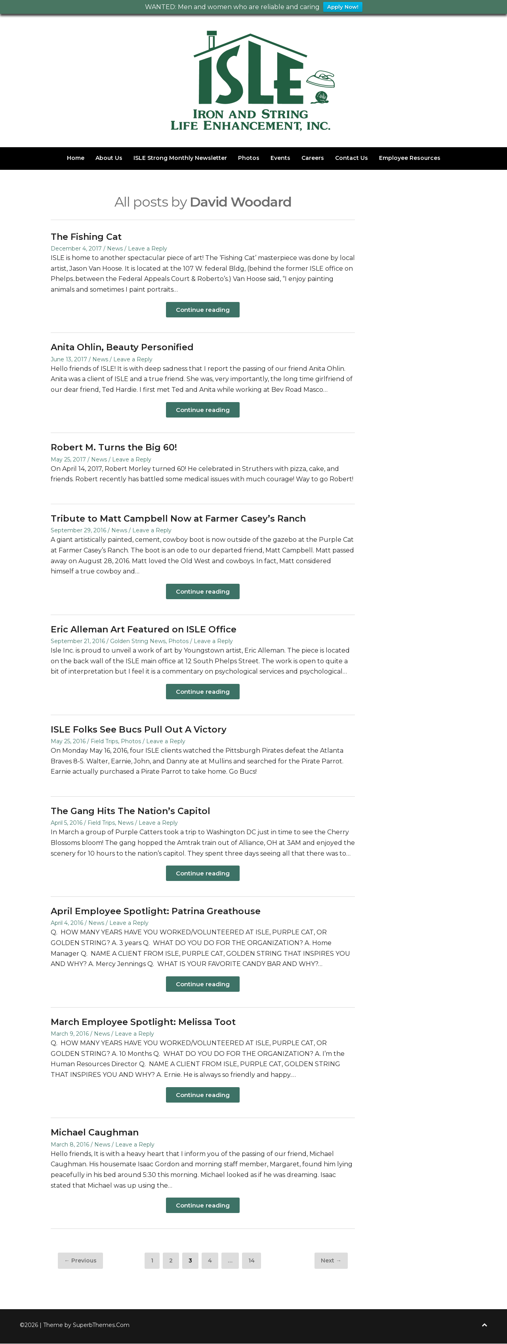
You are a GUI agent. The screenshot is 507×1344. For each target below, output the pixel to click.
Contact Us (351, 158)
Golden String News (138, 641)
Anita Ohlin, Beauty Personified (122, 347)
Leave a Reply (147, 248)
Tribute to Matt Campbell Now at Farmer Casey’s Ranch (178, 519)
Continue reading (203, 309)
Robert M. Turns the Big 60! (114, 447)
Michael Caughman (95, 1133)
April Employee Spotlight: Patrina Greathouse (156, 911)
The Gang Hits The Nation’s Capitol (130, 811)
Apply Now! (342, 7)
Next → (331, 1260)
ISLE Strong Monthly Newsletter (180, 158)
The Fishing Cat (86, 237)
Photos (248, 158)
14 (254, 1260)
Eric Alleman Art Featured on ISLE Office (143, 630)
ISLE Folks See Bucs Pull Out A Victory (139, 730)
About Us (108, 158)
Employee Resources (409, 158)
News (115, 248)
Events (280, 158)
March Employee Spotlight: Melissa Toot (143, 1022)
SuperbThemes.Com (101, 1325)
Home (75, 158)
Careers (312, 158)
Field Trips (104, 741)
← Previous (80, 1260)
